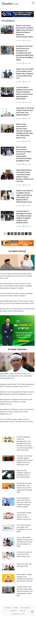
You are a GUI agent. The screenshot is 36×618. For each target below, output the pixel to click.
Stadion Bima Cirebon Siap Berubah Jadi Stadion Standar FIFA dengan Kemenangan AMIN (24, 487)
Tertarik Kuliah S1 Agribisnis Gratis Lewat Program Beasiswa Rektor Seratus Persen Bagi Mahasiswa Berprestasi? (24, 93)
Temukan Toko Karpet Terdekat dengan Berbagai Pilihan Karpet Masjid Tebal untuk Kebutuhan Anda (25, 460)
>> (29, 233)
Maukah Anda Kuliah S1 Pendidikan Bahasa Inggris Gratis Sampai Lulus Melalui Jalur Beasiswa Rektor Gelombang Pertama (24, 196)
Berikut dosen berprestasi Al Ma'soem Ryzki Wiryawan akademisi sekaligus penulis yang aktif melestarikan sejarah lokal (24, 131)
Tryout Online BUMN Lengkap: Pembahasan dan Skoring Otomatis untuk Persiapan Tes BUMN (25, 542)
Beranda (8, 608)
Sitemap (22, 611)
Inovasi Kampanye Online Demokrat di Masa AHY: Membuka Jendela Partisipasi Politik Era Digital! (24, 502)
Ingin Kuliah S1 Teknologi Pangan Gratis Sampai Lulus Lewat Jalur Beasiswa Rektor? (25, 111)
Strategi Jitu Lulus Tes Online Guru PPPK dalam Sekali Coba (24, 554)
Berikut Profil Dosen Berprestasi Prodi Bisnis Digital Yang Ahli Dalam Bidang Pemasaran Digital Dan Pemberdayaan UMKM (24, 31)
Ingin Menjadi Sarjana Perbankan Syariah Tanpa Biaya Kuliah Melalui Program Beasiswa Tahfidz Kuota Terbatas (24, 175)
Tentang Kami (25, 608)
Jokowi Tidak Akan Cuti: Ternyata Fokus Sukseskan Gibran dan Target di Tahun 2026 (16, 268)
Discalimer (13, 611)
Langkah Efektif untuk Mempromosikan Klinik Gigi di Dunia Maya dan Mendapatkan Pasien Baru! (25, 591)
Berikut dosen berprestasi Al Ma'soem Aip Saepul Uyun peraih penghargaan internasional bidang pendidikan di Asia (23, 154)
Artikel (16, 608)
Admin (20, 40)
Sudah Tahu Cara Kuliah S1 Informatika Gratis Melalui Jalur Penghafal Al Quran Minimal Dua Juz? (25, 73)
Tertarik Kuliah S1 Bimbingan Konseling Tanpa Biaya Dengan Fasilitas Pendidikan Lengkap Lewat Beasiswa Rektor (24, 217)
